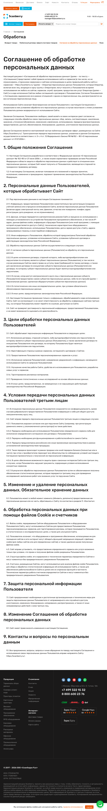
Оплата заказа (34, 721)
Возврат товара (11, 43)
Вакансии (20, 3)
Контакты (65, 3)
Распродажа (29, 24)
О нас (30, 687)
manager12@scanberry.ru (55, 18)
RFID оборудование (11, 719)
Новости (55, 3)
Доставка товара (35, 717)
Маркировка (97, 3)
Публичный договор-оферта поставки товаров (38, 43)
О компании (8, 3)
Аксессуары (8, 749)
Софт (47, 3)
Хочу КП (26, 8)
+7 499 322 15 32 (51, 14)
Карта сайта (33, 725)
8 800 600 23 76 (51, 16)
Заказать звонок (11, 8)
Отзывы (75, 3)
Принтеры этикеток (11, 696)
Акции (31, 691)
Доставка (30, 3)
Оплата (39, 3)
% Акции (84, 3)
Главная (6, 32)
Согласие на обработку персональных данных (78, 43)
